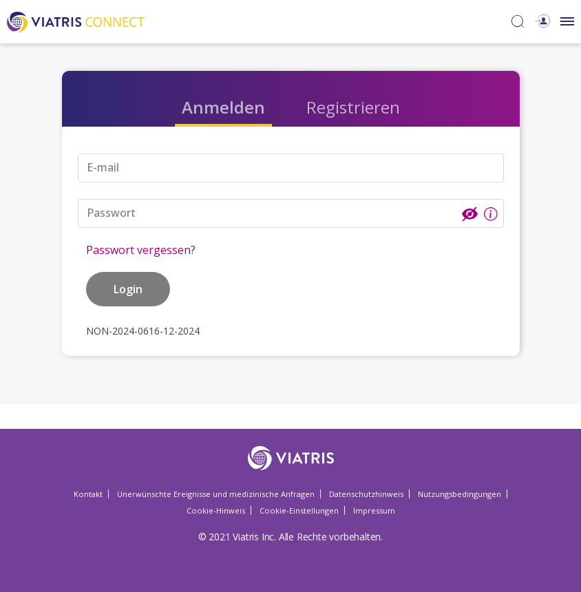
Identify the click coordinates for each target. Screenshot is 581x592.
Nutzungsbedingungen (459, 493)
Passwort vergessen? (141, 249)
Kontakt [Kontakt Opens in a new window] (88, 493)
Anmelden (223, 107)
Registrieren (353, 107)
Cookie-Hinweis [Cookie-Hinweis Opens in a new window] (216, 510)
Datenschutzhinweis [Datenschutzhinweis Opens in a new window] (366, 493)
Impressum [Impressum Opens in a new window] (374, 510)
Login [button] (128, 289)
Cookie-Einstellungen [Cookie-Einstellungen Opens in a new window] (299, 510)
